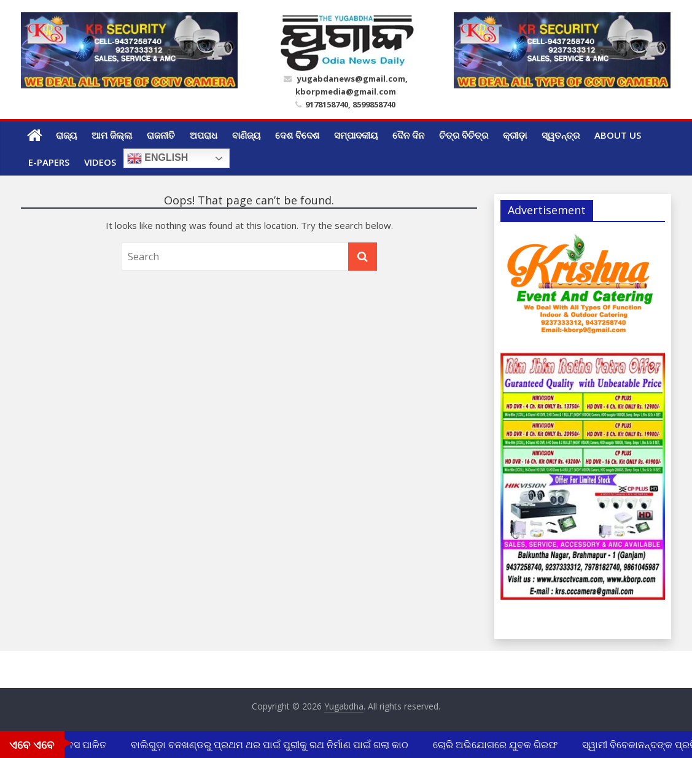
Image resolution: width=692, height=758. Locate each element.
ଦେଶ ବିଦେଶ (297, 135)
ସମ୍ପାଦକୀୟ (356, 135)
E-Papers (48, 162)
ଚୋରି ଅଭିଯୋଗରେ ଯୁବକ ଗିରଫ (496, 744)
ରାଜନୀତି (161, 135)
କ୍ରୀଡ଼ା (515, 135)
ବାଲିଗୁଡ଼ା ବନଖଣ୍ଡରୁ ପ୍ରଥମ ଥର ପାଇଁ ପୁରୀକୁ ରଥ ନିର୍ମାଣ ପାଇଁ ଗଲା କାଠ (271, 744)
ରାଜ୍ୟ (66, 135)
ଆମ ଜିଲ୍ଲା (111, 135)
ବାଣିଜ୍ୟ (246, 135)
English (158, 158)
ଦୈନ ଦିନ (408, 135)
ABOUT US (617, 135)
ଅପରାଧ (203, 135)
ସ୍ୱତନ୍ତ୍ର (561, 135)
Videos (100, 162)
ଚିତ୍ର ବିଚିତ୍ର (463, 135)
